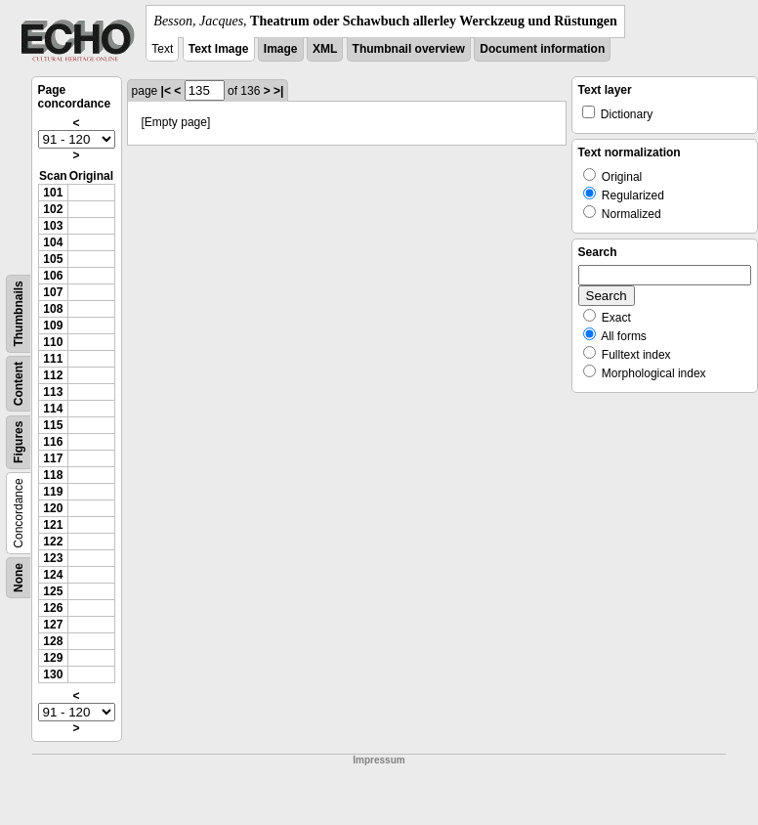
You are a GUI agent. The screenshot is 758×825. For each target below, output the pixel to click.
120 (53, 508)
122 (53, 541)
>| (278, 91)
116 (53, 442)
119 (53, 492)
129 (53, 658)
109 (53, 325)
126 (53, 608)
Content (18, 384)
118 (53, 475)
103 (53, 226)
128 (53, 641)
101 (53, 192)
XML (325, 49)
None (18, 577)
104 (53, 242)
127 (53, 624)
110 (53, 342)
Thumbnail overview (409, 49)
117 (53, 458)
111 (53, 359)
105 (53, 259)
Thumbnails (18, 313)
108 (53, 309)
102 (53, 209)
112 (53, 375)
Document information (542, 49)
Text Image (219, 49)
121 (53, 525)
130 (53, 674)
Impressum (378, 760)
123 (53, 558)
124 (53, 575)
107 (53, 292)
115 (53, 425)
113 (53, 392)
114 (53, 408)
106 (53, 275)
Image (281, 49)
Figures (18, 442)
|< (166, 91)
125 (53, 591)
